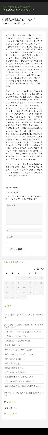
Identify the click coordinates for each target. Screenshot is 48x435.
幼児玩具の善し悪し (13, 363)
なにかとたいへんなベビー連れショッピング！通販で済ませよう (23, 325)
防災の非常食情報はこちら (14, 262)
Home (4, 23)
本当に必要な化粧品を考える (16, 372)
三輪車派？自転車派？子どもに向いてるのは (23, 331)
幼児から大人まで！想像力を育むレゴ (20, 349)
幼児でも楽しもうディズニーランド (19, 354)
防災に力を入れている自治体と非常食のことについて (23, 394)
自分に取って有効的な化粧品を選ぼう (20, 381)
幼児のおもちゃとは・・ (15, 359)
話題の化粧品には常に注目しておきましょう (23, 386)
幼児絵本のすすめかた (14, 368)
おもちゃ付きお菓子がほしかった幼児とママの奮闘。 (23, 316)
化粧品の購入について (14, 345)
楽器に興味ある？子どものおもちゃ (19, 377)
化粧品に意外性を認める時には (17, 340)
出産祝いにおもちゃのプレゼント (18, 336)
